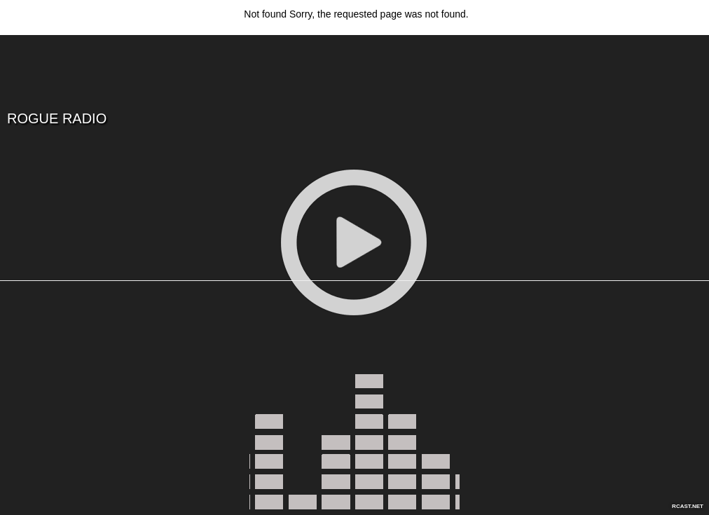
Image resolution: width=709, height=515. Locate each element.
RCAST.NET (687, 506)
